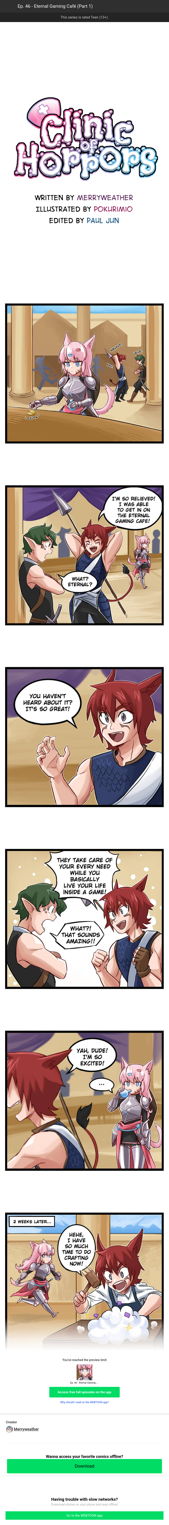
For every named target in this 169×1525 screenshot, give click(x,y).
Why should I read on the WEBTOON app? (84, 1402)
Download (84, 1466)
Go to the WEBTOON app (84, 1515)
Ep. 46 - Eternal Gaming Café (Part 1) (55, 6)
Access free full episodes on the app (84, 1392)
